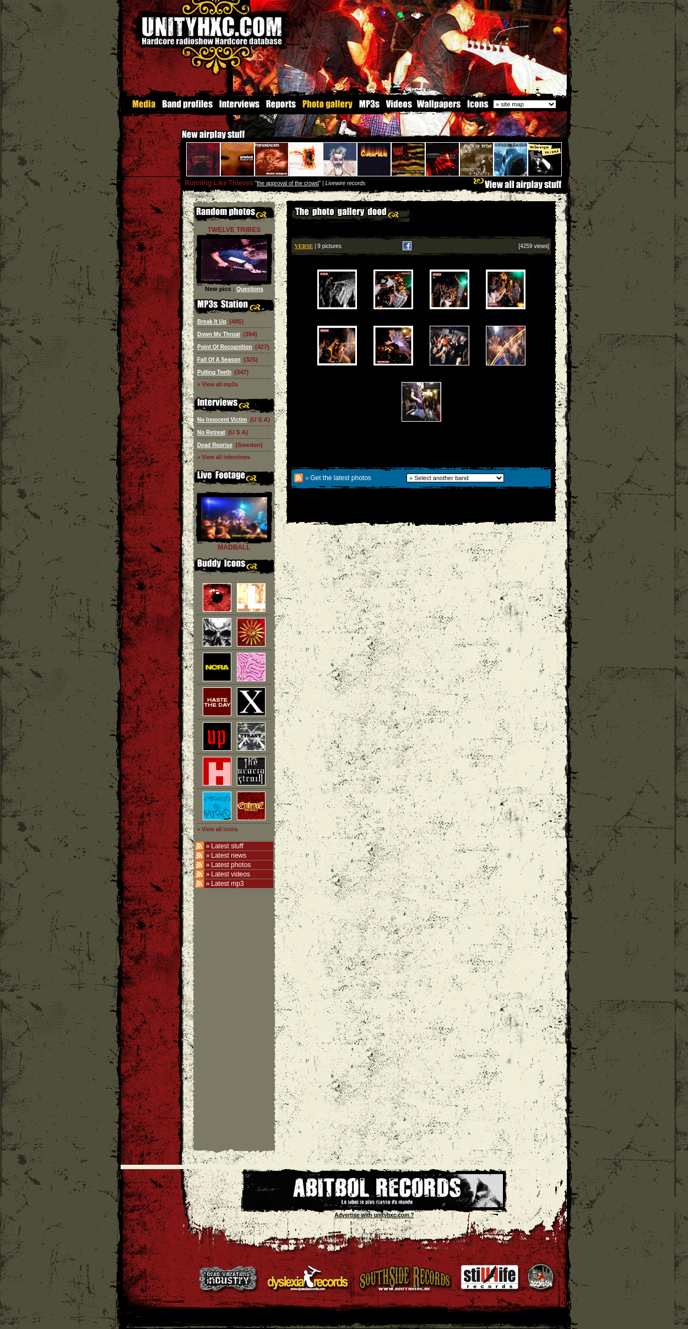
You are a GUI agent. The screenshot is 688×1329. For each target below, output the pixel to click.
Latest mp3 (227, 883)
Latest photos (231, 864)
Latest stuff (227, 845)
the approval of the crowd (287, 183)
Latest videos (230, 874)
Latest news (228, 855)
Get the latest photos (340, 477)
